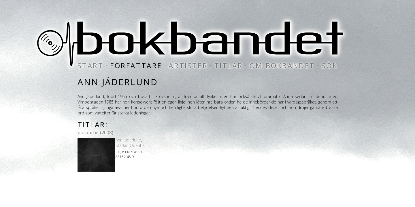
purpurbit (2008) (95, 132)
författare (136, 65)
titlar (228, 65)
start (91, 65)
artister (188, 65)
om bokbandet (282, 65)
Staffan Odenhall (131, 145)
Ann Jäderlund (128, 140)
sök (330, 65)
